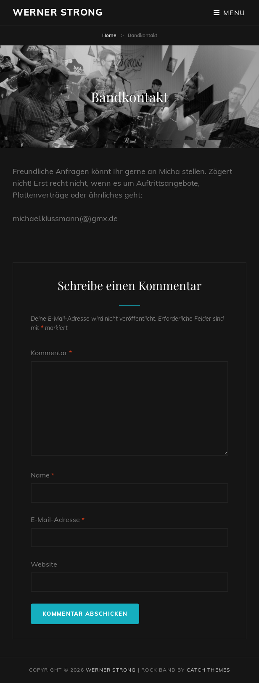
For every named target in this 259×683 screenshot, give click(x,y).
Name (42, 475)
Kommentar (51, 352)
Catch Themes (208, 670)
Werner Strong (58, 12)
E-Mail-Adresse (58, 519)
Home (109, 35)
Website (44, 564)
